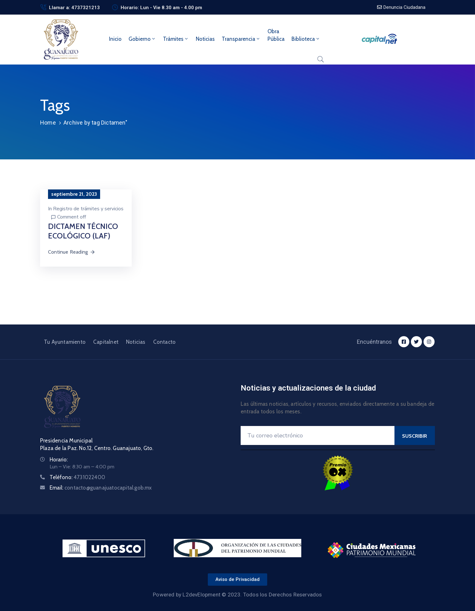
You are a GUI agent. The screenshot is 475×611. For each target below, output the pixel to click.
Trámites (176, 39)
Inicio (115, 39)
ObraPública (276, 35)
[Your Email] (317, 435)
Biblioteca (306, 39)
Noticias (205, 39)
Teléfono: (77, 477)
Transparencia (241, 39)
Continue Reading (71, 252)
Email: (101, 487)
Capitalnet (105, 342)
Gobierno (142, 39)
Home (48, 122)
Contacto (164, 342)
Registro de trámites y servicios (88, 208)
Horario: (59, 459)
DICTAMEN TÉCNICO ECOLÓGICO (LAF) (83, 231)
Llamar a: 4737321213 (74, 7)
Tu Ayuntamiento (65, 342)
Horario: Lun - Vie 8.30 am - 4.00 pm (161, 7)
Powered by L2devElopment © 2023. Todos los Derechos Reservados (237, 594)
